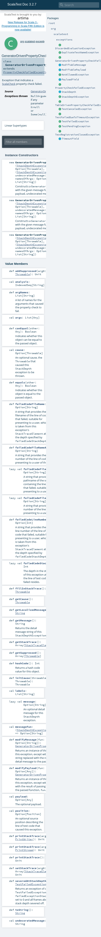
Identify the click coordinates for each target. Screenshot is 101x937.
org (22, 41)
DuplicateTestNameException (80, 52)
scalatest (30, 41)
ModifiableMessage (74, 64)
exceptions (42, 41)
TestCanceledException (77, 109)
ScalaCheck (8, 84)
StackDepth (69, 92)
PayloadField (70, 79)
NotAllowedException (75, 74)
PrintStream (24, 850)
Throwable (22, 274)
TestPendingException (76, 126)
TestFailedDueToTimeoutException (77, 117)
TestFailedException (75, 121)
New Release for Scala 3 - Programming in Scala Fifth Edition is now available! (23, 26)
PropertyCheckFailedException (75, 87)
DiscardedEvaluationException (75, 48)
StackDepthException (75, 96)
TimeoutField (70, 138)
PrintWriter (24, 839)
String (20, 613)
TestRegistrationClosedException (77, 134)
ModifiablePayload (74, 69)
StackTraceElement (39, 645)
